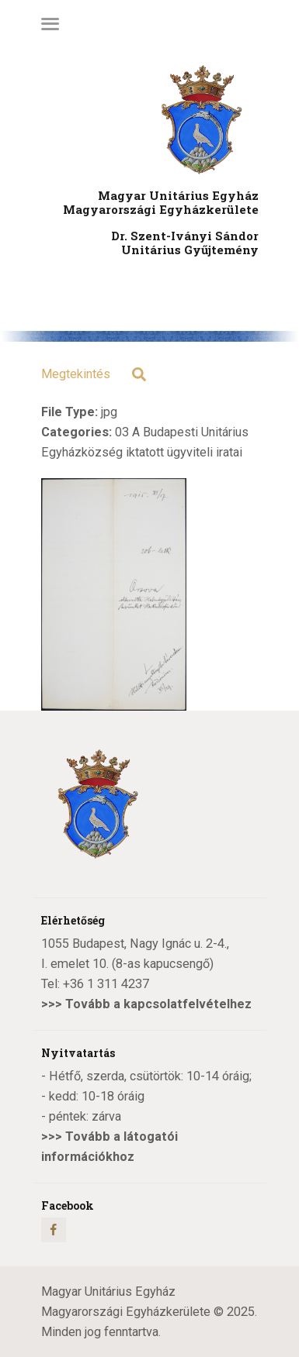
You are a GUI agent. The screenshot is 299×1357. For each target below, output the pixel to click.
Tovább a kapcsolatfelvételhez (158, 1004)
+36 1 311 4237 (106, 983)
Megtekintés (75, 374)
